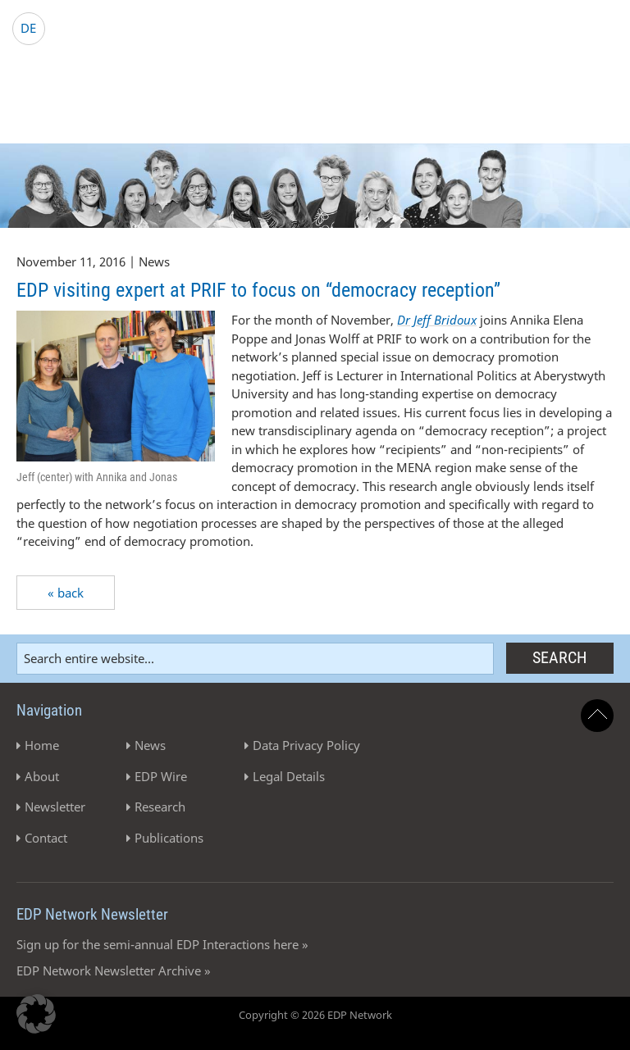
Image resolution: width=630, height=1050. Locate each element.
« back (66, 592)
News (150, 745)
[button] (36, 1014)
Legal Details (289, 776)
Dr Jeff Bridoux (437, 319)
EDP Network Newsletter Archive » (113, 970)
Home (42, 745)
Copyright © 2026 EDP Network (315, 1014)
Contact (46, 838)
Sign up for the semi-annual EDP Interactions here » (162, 944)
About (42, 776)
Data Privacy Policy (306, 745)
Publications (169, 838)
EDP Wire (161, 776)
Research (160, 806)
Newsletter (55, 806)
